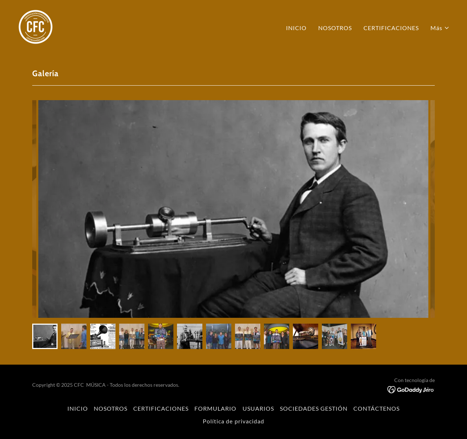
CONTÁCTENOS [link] (376, 408)
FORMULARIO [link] (215, 408)
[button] (440, 28)
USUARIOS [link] (258, 408)
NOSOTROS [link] (335, 27)
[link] (35, 25)
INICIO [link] (296, 27)
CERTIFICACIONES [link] (391, 27)
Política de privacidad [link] (233, 421)
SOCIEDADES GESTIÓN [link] (314, 408)
